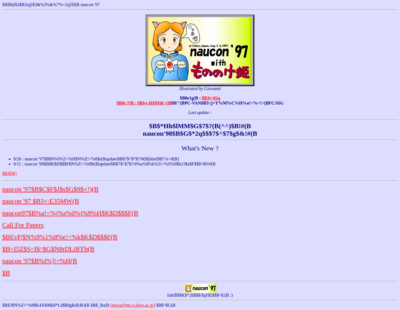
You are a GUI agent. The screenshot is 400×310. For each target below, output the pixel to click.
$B (6, 272)
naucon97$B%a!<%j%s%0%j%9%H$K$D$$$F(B (70, 213)
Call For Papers (23, 225)
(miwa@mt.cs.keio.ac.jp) (132, 305)
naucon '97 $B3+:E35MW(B (40, 201)
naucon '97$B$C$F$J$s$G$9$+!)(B (50, 189)
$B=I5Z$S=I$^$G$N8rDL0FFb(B (48, 248)
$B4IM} (9, 173)
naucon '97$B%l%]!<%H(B (39, 260)
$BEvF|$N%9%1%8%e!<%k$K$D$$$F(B (59, 236)
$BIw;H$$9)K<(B (154, 103)
